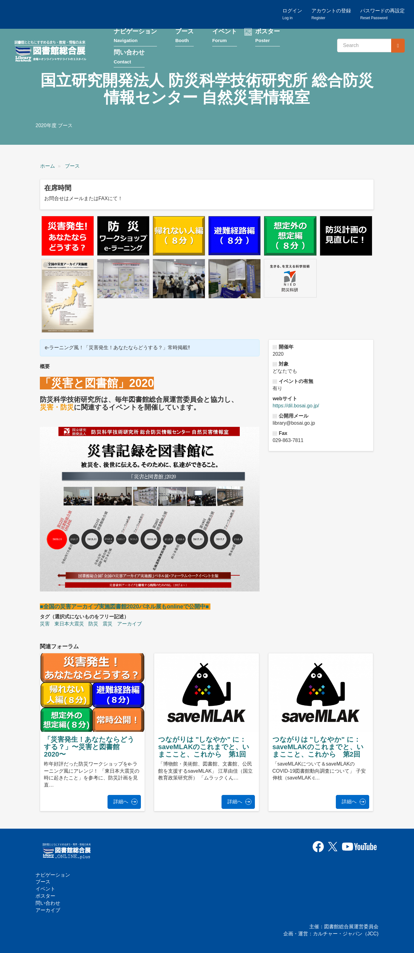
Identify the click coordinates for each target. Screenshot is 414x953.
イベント (224, 37)
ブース (184, 37)
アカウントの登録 (331, 14)
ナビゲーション (135, 37)
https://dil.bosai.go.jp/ (295, 405)
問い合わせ (129, 58)
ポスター (267, 37)
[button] (67, 235)
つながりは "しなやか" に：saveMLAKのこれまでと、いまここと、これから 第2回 (318, 747)
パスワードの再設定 (382, 14)
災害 (45, 623)
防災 (93, 623)
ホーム (47, 166)
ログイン (292, 14)
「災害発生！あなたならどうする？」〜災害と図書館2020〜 (89, 747)
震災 (107, 623)
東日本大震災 (69, 623)
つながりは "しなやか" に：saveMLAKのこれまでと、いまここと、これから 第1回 (203, 747)
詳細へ (120, 801)
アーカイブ (129, 623)
